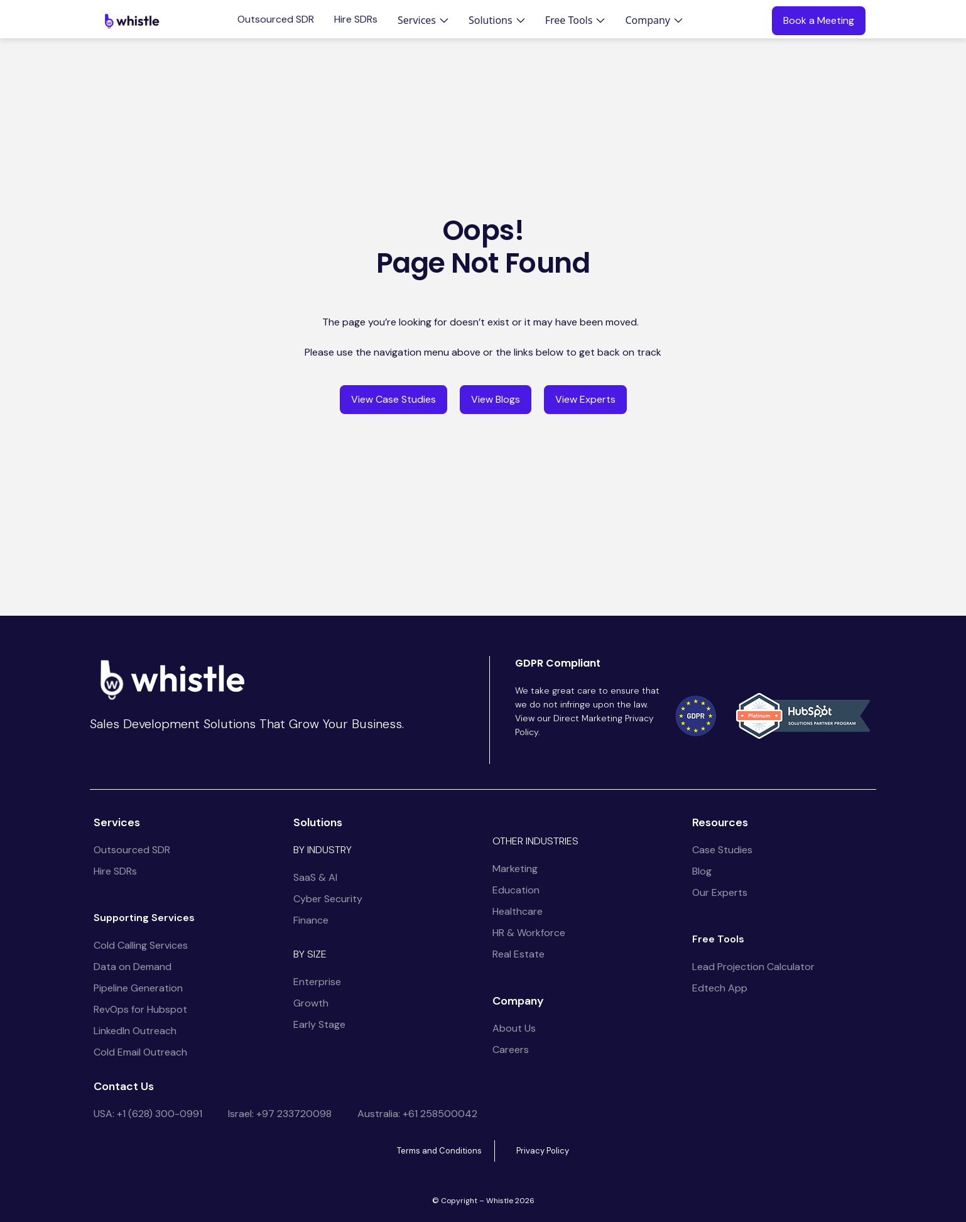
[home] (131, 20)
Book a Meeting (818, 20)
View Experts (585, 399)
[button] (423, 20)
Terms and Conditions (439, 1150)
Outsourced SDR (275, 19)
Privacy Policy (542, 1150)
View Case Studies (393, 399)
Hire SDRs (355, 19)
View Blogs (495, 399)
